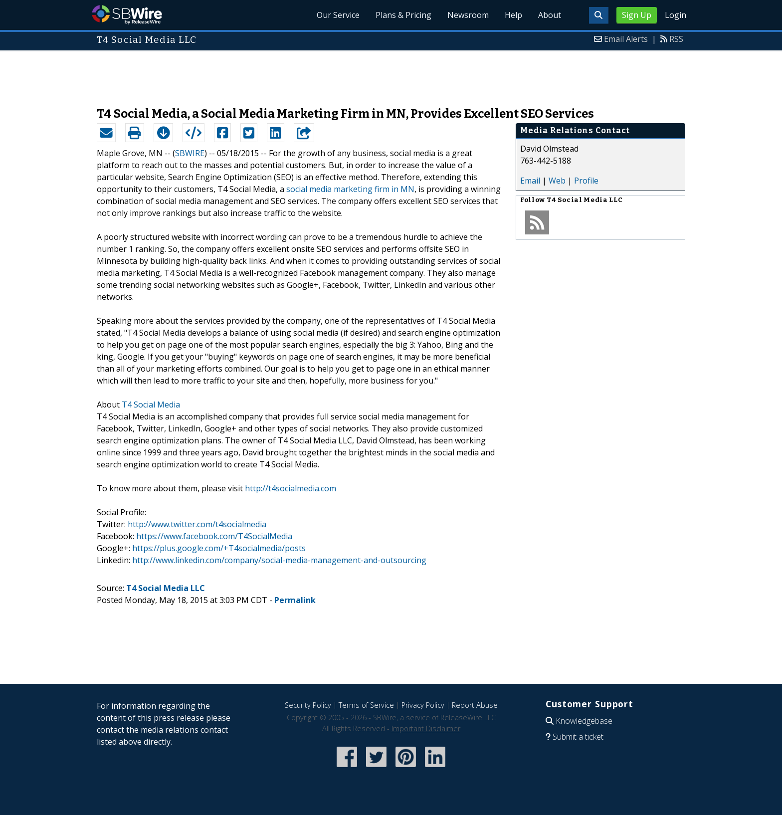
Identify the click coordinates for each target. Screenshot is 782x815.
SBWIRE (189, 153)
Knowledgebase (584, 720)
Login (675, 14)
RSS (676, 38)
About (549, 14)
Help (513, 14)
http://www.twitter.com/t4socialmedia (197, 524)
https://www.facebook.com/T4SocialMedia (214, 536)
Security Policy (308, 705)
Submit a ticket (578, 736)
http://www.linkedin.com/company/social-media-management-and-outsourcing (279, 560)
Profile (586, 180)
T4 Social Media (151, 404)
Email (530, 180)
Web (557, 180)
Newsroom (468, 14)
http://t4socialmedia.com (290, 488)
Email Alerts (626, 38)
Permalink (295, 600)
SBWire (127, 14)
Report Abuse (475, 705)
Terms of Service (366, 705)
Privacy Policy (422, 705)
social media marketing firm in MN (350, 189)
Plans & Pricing (403, 14)
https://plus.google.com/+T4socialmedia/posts (219, 548)
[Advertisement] (391, 73)
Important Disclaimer (425, 728)
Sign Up (636, 14)
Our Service (338, 14)
